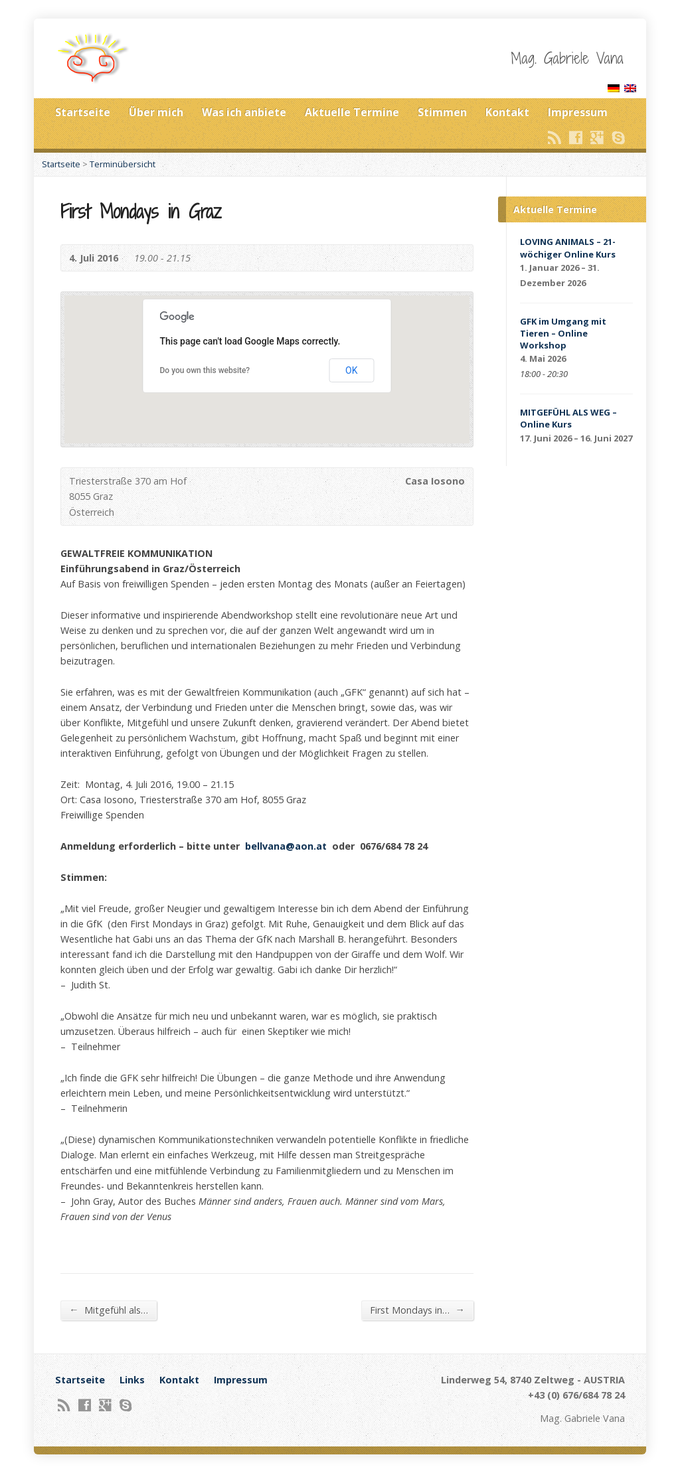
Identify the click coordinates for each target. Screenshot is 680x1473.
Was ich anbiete (244, 112)
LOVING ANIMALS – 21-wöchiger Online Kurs (568, 248)
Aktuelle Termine (352, 112)
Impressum (578, 112)
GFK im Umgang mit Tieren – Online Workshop (563, 333)
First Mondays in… (417, 1309)
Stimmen (442, 112)
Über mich (156, 112)
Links (132, 1379)
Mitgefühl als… (108, 1309)
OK (351, 370)
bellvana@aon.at (286, 846)
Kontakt (507, 112)
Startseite (82, 112)
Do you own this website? (205, 370)
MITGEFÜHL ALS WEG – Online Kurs (568, 418)
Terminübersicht (122, 164)
